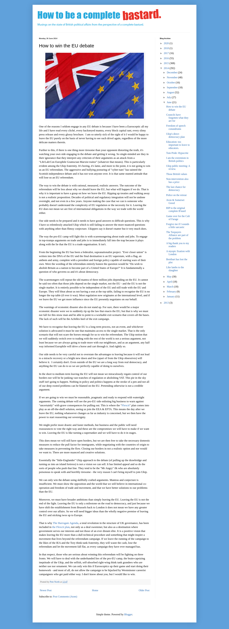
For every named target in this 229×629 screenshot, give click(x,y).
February (172, 291)
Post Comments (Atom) (65, 596)
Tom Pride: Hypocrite (177, 153)
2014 (167, 68)
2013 (167, 302)
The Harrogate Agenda (65, 523)
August (171, 92)
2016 (167, 58)
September (172, 87)
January (171, 296)
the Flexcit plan (60, 527)
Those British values (176, 174)
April (170, 281)
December (172, 72)
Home (95, 590)
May (169, 276)
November (172, 77)
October (171, 82)
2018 (167, 48)
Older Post (144, 590)
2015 (167, 63)
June (169, 102)
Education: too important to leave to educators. (178, 144)
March (170, 286)
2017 (167, 53)
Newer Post (46, 590)
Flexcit (126, 405)
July (169, 97)
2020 (167, 43)
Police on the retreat (176, 195)
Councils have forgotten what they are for (177, 117)
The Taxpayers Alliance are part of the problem (177, 235)
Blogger (128, 614)
